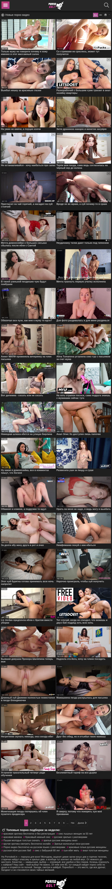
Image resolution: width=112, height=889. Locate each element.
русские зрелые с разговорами (70, 837)
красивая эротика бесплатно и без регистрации (29, 833)
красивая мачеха (13, 837)
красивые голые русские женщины (87, 847)
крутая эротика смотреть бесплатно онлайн (27, 844)
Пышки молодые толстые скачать (22, 840)
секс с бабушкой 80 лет (47, 850)
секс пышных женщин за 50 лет (75, 833)
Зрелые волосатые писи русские (71, 844)
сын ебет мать (71, 850)
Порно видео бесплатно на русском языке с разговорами (34, 847)
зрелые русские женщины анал (60, 840)
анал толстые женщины (95, 850)
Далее (82, 823)
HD (100, 15)
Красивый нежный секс (37, 837)
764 (72, 823)
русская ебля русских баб (17, 850)
